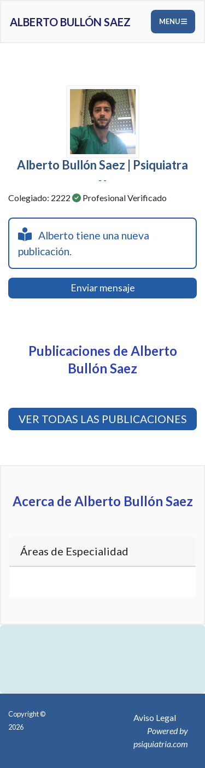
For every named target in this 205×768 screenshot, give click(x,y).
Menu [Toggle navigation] (173, 21)
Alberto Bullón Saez (70, 21)
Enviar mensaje (103, 288)
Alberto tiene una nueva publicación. (83, 242)
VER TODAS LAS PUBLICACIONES (103, 419)
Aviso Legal (154, 717)
